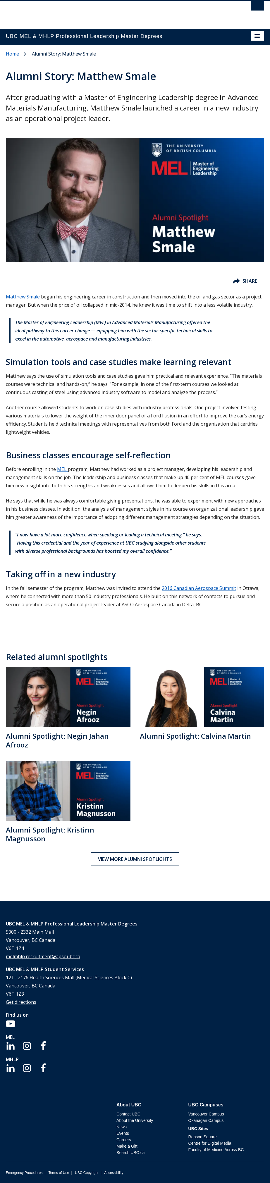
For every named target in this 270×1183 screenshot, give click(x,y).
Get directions (21, 1002)
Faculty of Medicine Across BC (216, 1149)
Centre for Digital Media (209, 1143)
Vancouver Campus (206, 1114)
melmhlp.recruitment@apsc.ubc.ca (43, 956)
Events (122, 1133)
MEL (62, 469)
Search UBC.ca (130, 1152)
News (121, 1127)
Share (245, 280)
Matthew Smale (23, 296)
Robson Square (202, 1136)
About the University (134, 1120)
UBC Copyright (86, 1173)
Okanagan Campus (206, 1120)
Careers (123, 1139)
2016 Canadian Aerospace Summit (199, 588)
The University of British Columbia (96, 12)
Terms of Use (58, 1173)
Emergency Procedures (24, 1173)
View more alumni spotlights (135, 859)
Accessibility (113, 1173)
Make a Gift (126, 1146)
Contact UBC (128, 1114)
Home (12, 54)
